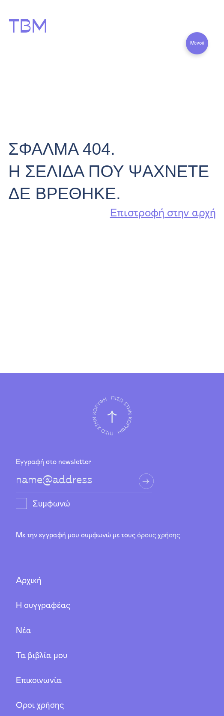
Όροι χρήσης (40, 705)
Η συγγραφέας (43, 606)
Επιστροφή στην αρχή (163, 213)
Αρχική (29, 581)
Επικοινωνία (39, 681)
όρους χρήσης (158, 535)
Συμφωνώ (51, 504)
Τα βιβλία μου (41, 656)
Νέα (23, 631)
